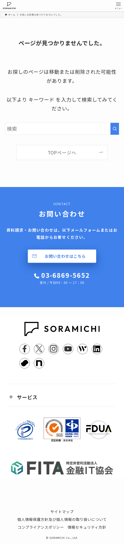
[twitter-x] (39, 349)
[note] (39, 363)
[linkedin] (97, 349)
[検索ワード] (62, 129)
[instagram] (53, 349)
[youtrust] (24, 363)
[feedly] (82, 349)
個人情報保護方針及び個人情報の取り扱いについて (62, 519)
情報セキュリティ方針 (87, 527)
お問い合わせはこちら (65, 256)
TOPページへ (62, 152)
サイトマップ (62, 511)
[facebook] (24, 349)
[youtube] (68, 349)
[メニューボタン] (118, 5)
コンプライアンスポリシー (41, 527)
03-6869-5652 (65, 278)
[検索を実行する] (114, 129)
